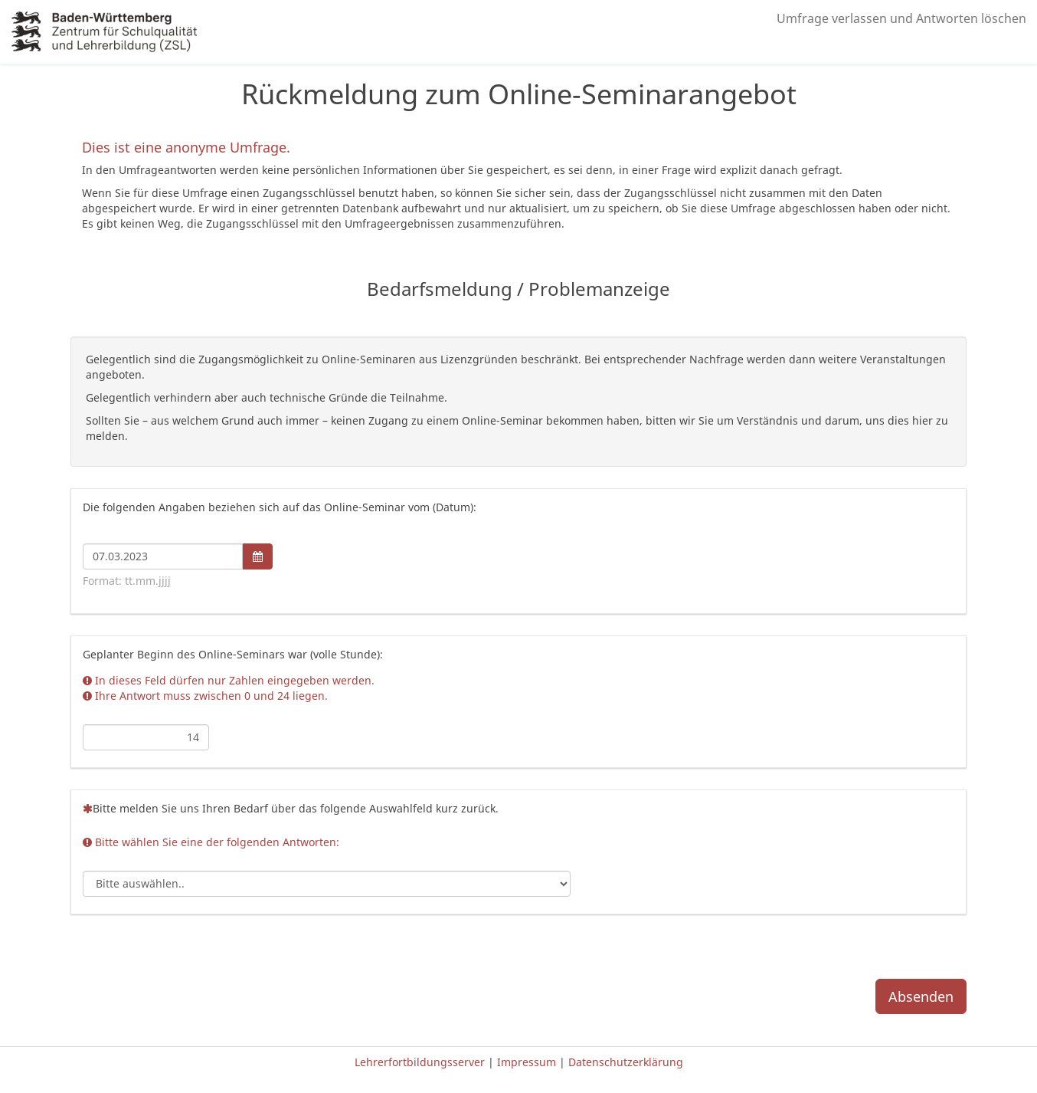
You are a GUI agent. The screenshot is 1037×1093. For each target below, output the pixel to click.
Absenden (921, 996)
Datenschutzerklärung (625, 1062)
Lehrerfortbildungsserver (421, 1062)
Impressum (528, 1062)
